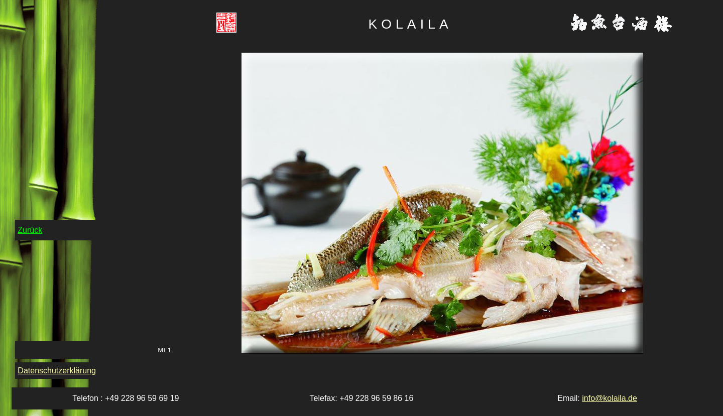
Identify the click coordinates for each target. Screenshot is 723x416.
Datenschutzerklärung (57, 370)
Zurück (30, 230)
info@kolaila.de (609, 398)
